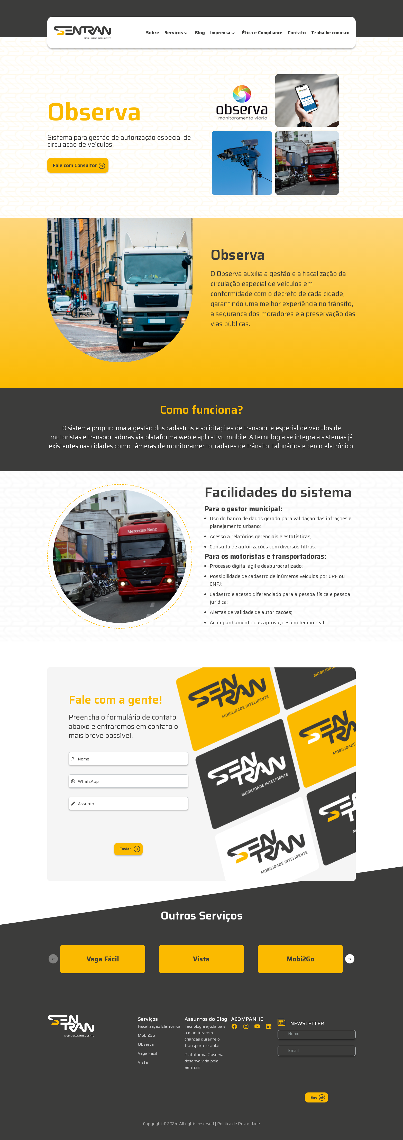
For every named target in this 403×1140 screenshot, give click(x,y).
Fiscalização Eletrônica (159, 1024)
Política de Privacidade (238, 1121)
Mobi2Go (146, 1033)
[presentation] (128, 825)
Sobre (152, 32)
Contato (297, 32)
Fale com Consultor (81, 162)
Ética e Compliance (262, 32)
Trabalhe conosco (330, 32)
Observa (146, 1042)
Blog (200, 32)
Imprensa (220, 32)
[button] (349, 956)
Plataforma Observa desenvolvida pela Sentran (204, 1058)
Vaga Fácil (147, 1051)
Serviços (173, 32)
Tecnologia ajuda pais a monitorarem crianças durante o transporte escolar (205, 1033)
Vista (143, 1060)
